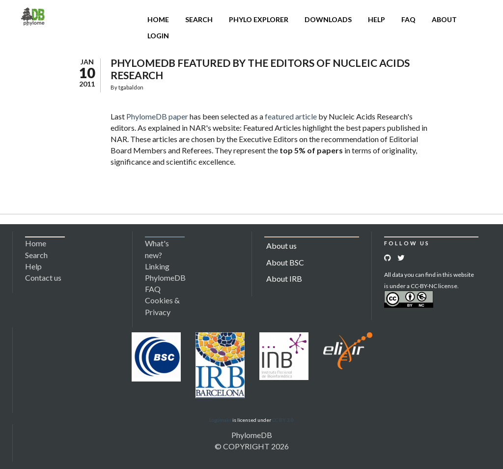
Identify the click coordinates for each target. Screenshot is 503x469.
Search (199, 19)
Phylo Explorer (258, 19)
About (444, 19)
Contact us (43, 277)
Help (376, 19)
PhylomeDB (251, 435)
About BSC (285, 262)
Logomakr (220, 420)
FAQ (408, 19)
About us (281, 245)
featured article (291, 116)
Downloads (328, 19)
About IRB (284, 278)
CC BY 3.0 (283, 420)
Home (158, 19)
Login (158, 35)
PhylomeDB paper (157, 116)
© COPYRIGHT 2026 (252, 446)
